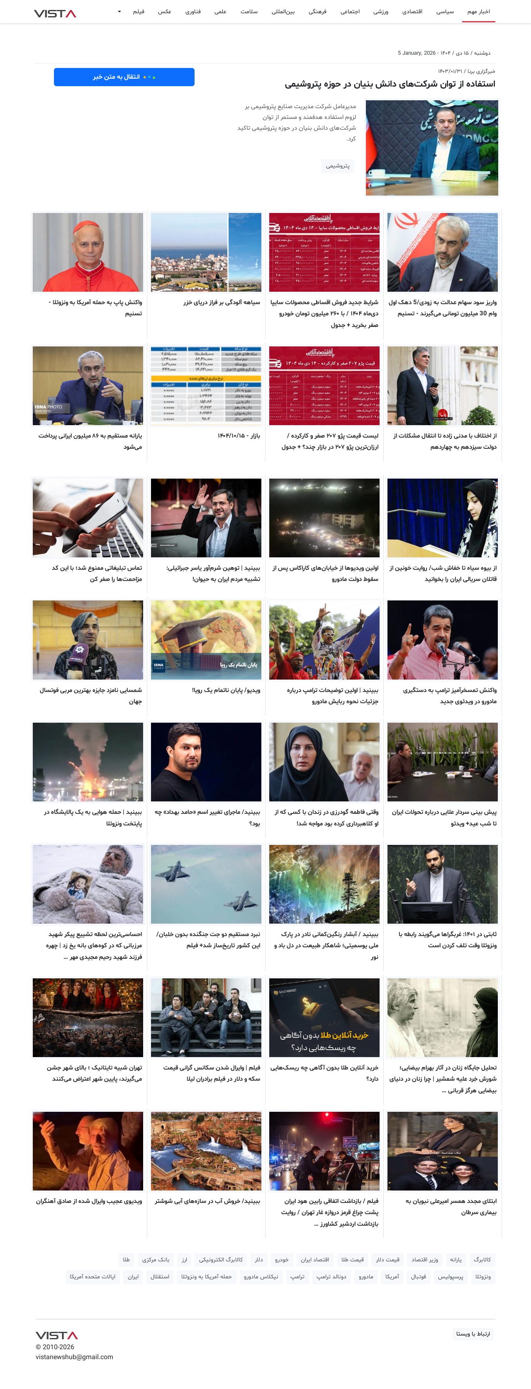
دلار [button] (259, 1260)
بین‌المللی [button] (283, 12)
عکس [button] (164, 12)
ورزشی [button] (380, 12)
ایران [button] (133, 1277)
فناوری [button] (193, 12)
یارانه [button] (456, 1260)
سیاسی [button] (445, 12)
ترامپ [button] (297, 1277)
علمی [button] (220, 12)
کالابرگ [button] (482, 1260)
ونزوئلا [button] (483, 1277)
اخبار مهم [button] (479, 12)
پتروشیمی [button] (338, 166)
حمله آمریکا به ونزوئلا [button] (206, 1277)
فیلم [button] (138, 12)
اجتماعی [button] (350, 12)
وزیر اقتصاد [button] (425, 1260)
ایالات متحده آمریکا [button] (92, 1277)
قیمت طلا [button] (352, 1260)
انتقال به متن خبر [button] (124, 77)
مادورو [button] (366, 1277)
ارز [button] (184, 1260)
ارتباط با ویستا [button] (473, 1334)
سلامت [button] (249, 12)
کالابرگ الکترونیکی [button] (221, 1260)
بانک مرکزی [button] (156, 1260)
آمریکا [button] (392, 1277)
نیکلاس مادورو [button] (261, 1277)
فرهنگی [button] (317, 12)
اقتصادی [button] (412, 12)
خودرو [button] (282, 1260)
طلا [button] (126, 1260)
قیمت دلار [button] (387, 1260)
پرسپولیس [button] (450, 1277)
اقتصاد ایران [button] (315, 1260)
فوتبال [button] (418, 1277)
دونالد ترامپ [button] (331, 1277)
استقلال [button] (160, 1277)
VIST (55, 11)
